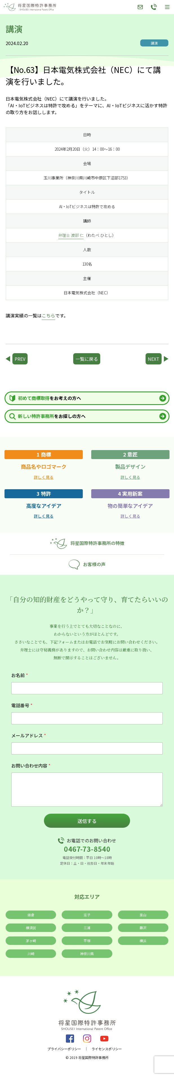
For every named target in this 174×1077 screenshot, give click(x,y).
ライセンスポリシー (107, 1049)
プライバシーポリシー (64, 1049)
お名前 (19, 675)
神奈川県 (87, 953)
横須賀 (31, 927)
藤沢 (143, 927)
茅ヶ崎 (31, 940)
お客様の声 (87, 564)
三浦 (87, 927)
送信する (87, 820)
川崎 (31, 953)
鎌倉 (31, 914)
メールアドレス (28, 735)
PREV (20, 358)
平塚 (87, 940)
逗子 (87, 914)
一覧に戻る (86, 358)
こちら (48, 315)
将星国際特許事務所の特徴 (87, 543)
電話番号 (21, 705)
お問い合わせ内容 (30, 765)
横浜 (143, 940)
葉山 (143, 914)
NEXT (153, 358)
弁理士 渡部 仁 (71, 235)
